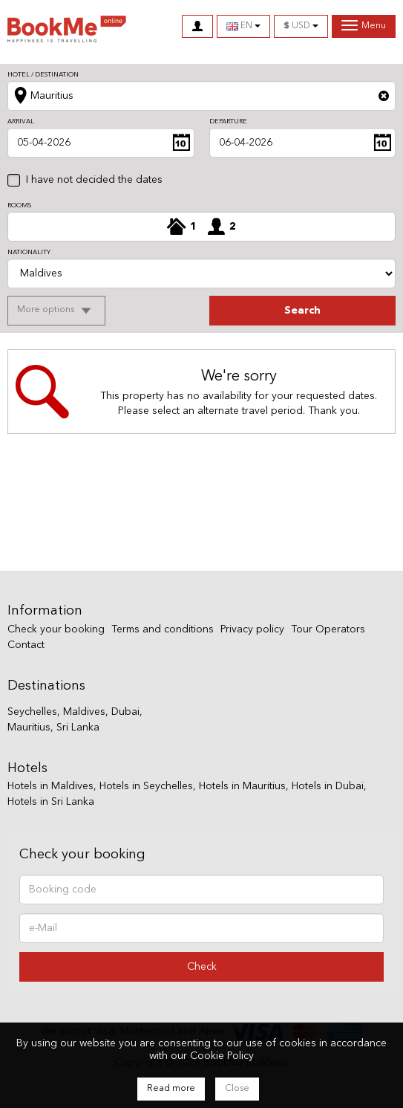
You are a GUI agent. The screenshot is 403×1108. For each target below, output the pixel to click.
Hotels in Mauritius (242, 786)
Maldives (84, 712)
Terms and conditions (162, 629)
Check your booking (56, 629)
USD (301, 26)
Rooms (19, 205)
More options (46, 309)
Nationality (28, 252)
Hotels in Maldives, (51, 786)
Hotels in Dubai (328, 786)
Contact (26, 645)
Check (202, 967)
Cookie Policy (222, 1056)
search (302, 310)
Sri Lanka (77, 727)
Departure (228, 121)
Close (237, 1088)
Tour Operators (328, 629)
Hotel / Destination (43, 74)
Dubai (125, 712)
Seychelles (32, 712)
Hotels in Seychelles (146, 786)
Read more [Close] (171, 1088)
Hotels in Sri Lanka (50, 802)
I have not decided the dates (94, 180)
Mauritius (28, 727)
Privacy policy (252, 629)
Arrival (20, 121)
